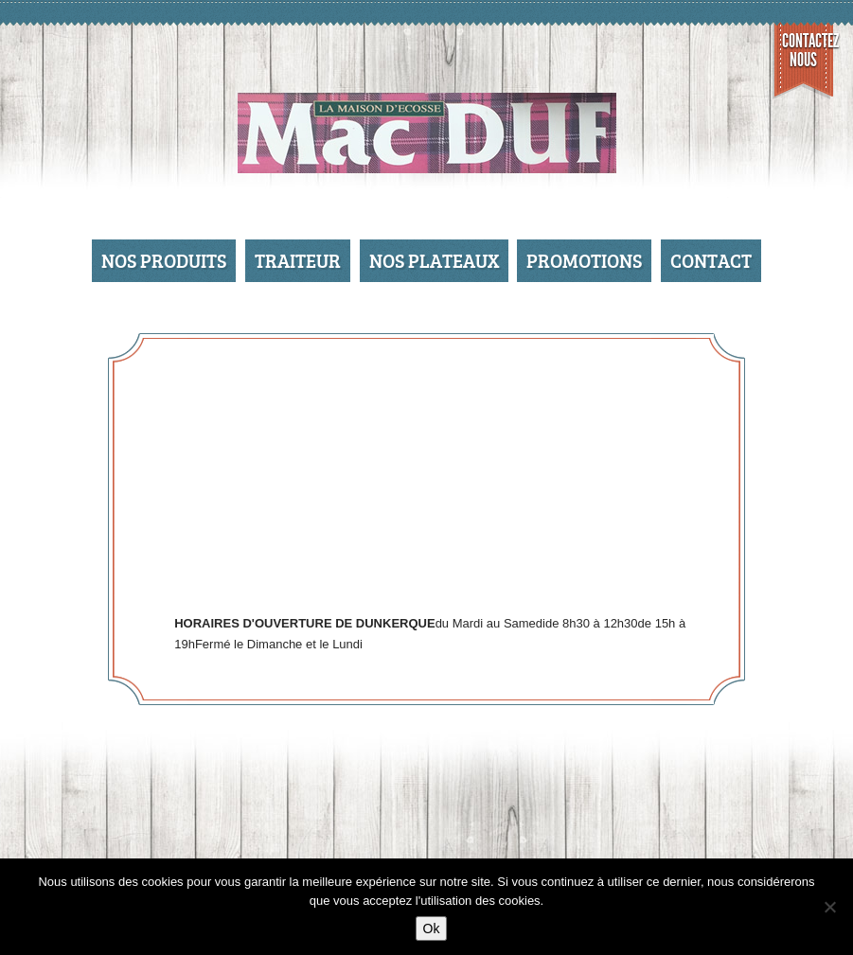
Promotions (584, 260)
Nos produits (163, 260)
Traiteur (298, 260)
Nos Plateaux (434, 260)
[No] (829, 906)
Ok (431, 928)
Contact (711, 260)
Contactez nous (808, 50)
